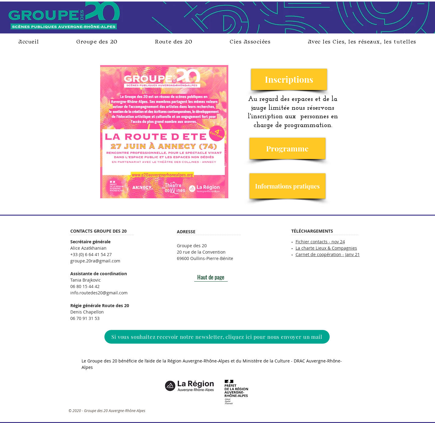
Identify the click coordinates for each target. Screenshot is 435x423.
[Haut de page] (211, 277)
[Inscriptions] (289, 79)
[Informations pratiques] (287, 186)
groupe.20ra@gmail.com (95, 261)
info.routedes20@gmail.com (99, 293)
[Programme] (287, 148)
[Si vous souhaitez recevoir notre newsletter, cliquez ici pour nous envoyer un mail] (217, 337)
